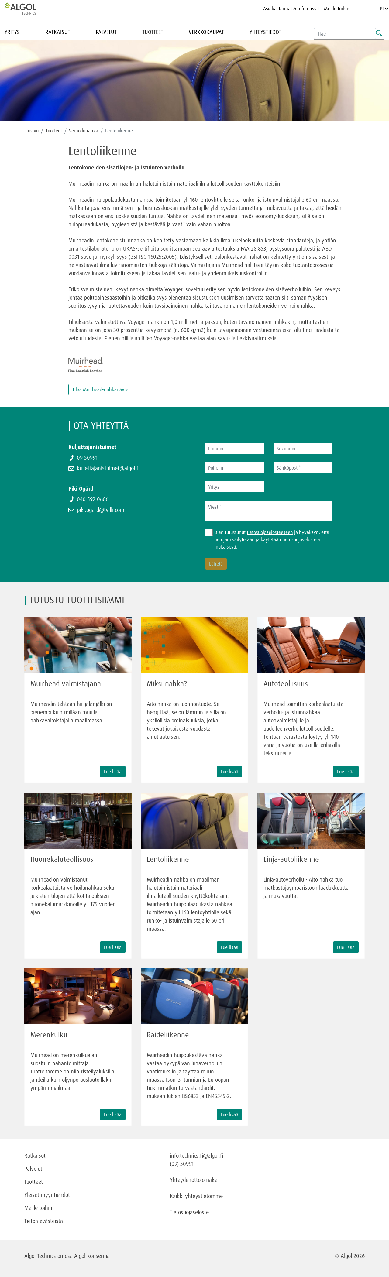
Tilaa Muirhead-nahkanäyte (100, 389)
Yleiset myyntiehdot (47, 1194)
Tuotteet (152, 32)
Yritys (12, 32)
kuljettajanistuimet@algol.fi (108, 468)
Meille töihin (336, 8)
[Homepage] (27, 8)
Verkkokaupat (206, 32)
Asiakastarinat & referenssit (291, 8)
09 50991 (87, 457)
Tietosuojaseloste (189, 1212)
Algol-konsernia (92, 1255)
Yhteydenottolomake (193, 1179)
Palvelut (106, 32)
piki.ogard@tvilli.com (100, 509)
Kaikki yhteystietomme (196, 1196)
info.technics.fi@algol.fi (196, 1155)
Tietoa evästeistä (43, 1220)
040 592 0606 (92, 499)
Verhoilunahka (83, 131)
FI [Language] (384, 8)
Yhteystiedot (265, 32)
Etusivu (31, 131)
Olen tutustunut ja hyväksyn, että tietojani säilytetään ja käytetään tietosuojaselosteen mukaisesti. (271, 539)
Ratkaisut (57, 32)
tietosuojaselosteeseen (270, 532)
